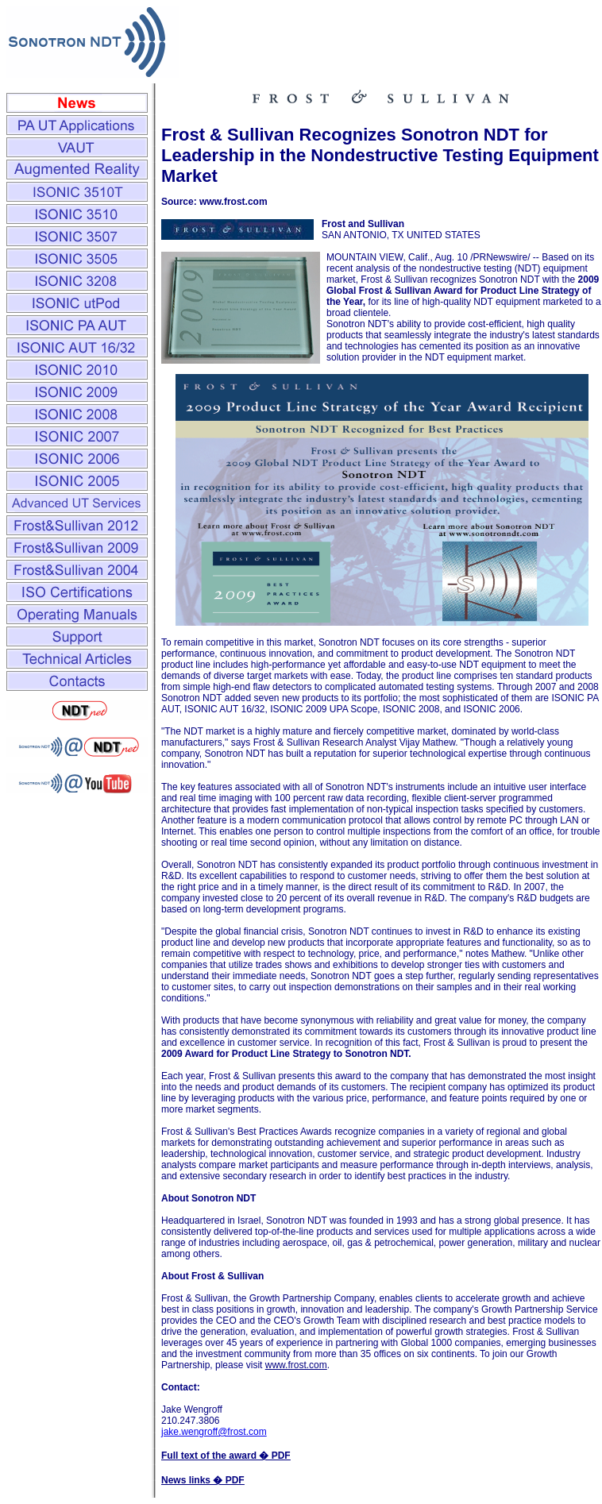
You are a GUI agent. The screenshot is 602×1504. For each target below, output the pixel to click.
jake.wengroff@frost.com (214, 1431)
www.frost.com (296, 1365)
